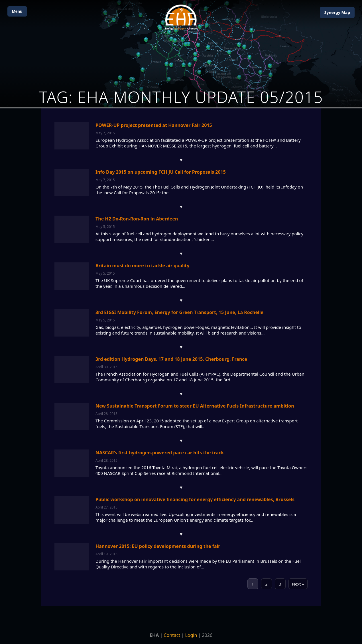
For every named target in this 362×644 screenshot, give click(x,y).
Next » (298, 584)
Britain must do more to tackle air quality (142, 265)
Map (337, 12)
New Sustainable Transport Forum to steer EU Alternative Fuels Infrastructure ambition (194, 406)
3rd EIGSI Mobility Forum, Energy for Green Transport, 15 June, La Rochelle (179, 312)
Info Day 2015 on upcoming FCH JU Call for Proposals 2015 (160, 172)
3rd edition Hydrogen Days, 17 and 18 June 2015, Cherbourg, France (171, 359)
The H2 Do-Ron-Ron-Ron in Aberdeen (136, 219)
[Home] (181, 17)
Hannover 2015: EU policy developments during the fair (157, 546)
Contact (172, 635)
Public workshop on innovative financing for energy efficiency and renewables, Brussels (194, 499)
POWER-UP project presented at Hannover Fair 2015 (153, 125)
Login (191, 635)
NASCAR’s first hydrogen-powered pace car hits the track (159, 452)
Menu (17, 11)
